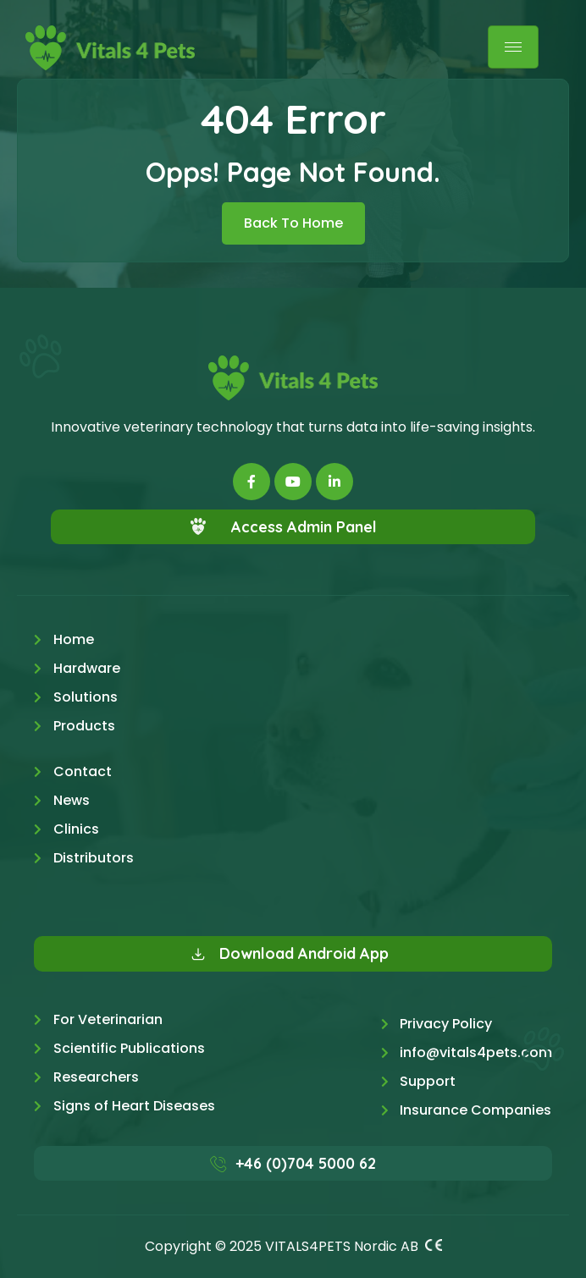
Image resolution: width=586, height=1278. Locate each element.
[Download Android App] (198, 953)
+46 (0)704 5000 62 (305, 1163)
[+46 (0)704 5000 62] (218, 1163)
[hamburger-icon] (513, 47)
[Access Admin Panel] (198, 526)
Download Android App (304, 953)
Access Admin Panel (304, 527)
